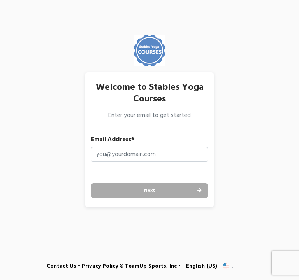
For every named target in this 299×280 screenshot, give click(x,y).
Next (149, 190)
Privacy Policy (100, 266)
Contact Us (61, 266)
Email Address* (113, 140)
